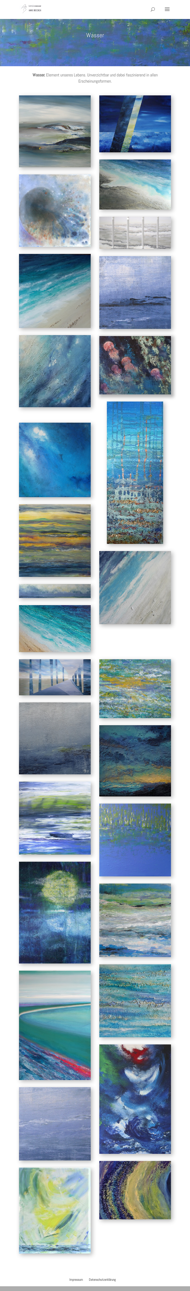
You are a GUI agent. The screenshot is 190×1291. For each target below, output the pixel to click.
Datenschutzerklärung (102, 1279)
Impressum (76, 1279)
